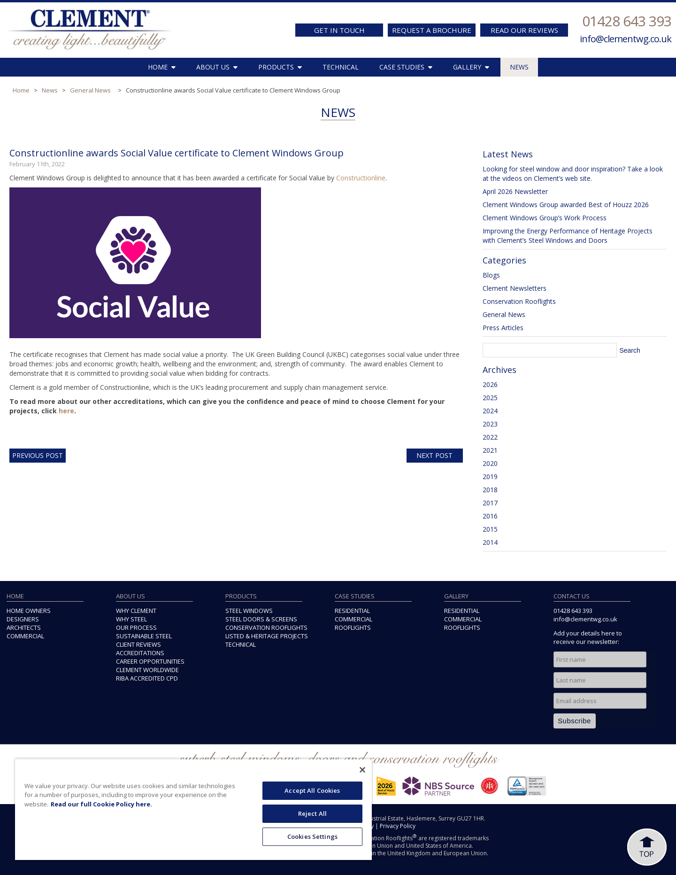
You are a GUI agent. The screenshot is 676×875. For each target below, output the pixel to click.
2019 (490, 476)
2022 (490, 437)
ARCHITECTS (24, 627)
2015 (490, 529)
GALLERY (471, 66)
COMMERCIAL (25, 636)
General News (90, 90)
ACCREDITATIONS (140, 653)
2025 (490, 397)
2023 (490, 423)
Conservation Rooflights (519, 301)
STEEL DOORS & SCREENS (261, 619)
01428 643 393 (626, 21)
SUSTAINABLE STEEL (144, 636)
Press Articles (503, 327)
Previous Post (37, 455)
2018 (490, 489)
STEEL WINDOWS (249, 610)
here (66, 410)
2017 (490, 502)
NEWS (519, 66)
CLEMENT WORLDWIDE (147, 670)
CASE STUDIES (405, 66)
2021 (490, 450)
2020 (490, 463)
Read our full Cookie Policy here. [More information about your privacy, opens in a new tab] (101, 804)
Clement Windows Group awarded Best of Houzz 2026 (566, 204)
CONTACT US (571, 596)
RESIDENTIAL (352, 610)
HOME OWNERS (29, 610)
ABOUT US (217, 66)
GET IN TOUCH (339, 30)
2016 (490, 515)
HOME (162, 66)
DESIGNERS (23, 619)
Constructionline (360, 177)
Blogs (491, 275)
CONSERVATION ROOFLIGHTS (266, 627)
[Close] (362, 770)
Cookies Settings (312, 836)
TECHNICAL (341, 66)
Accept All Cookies (312, 790)
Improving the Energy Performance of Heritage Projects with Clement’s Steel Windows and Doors (568, 235)
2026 (490, 384)
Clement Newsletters (514, 288)
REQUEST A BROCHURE (431, 30)
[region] (193, 809)
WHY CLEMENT (136, 610)
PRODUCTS (280, 66)
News (50, 90)
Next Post (434, 455)
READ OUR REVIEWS (524, 30)
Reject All (312, 813)
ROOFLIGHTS (353, 627)
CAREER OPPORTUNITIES (150, 661)
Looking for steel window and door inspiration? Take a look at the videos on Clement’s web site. (573, 173)
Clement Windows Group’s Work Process (545, 217)
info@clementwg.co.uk (625, 38)
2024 (490, 410)
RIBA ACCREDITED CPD (147, 678)
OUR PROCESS (136, 627)
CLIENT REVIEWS (138, 644)
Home (21, 90)
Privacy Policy (397, 826)
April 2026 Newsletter (515, 191)
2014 (490, 542)
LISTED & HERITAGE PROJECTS (266, 636)
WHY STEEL (131, 619)
